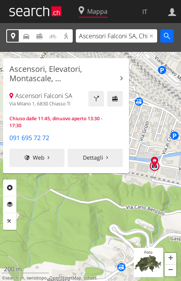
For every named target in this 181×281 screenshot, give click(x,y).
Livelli (9, 204)
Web (39, 157)
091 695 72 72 (29, 137)
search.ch (14, 278)
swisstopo (37, 278)
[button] (170, 259)
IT (144, 11)
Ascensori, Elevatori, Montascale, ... (45, 73)
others (90, 278)
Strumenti (9, 221)
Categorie (9, 188)
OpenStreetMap (65, 278)
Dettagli (93, 157)
